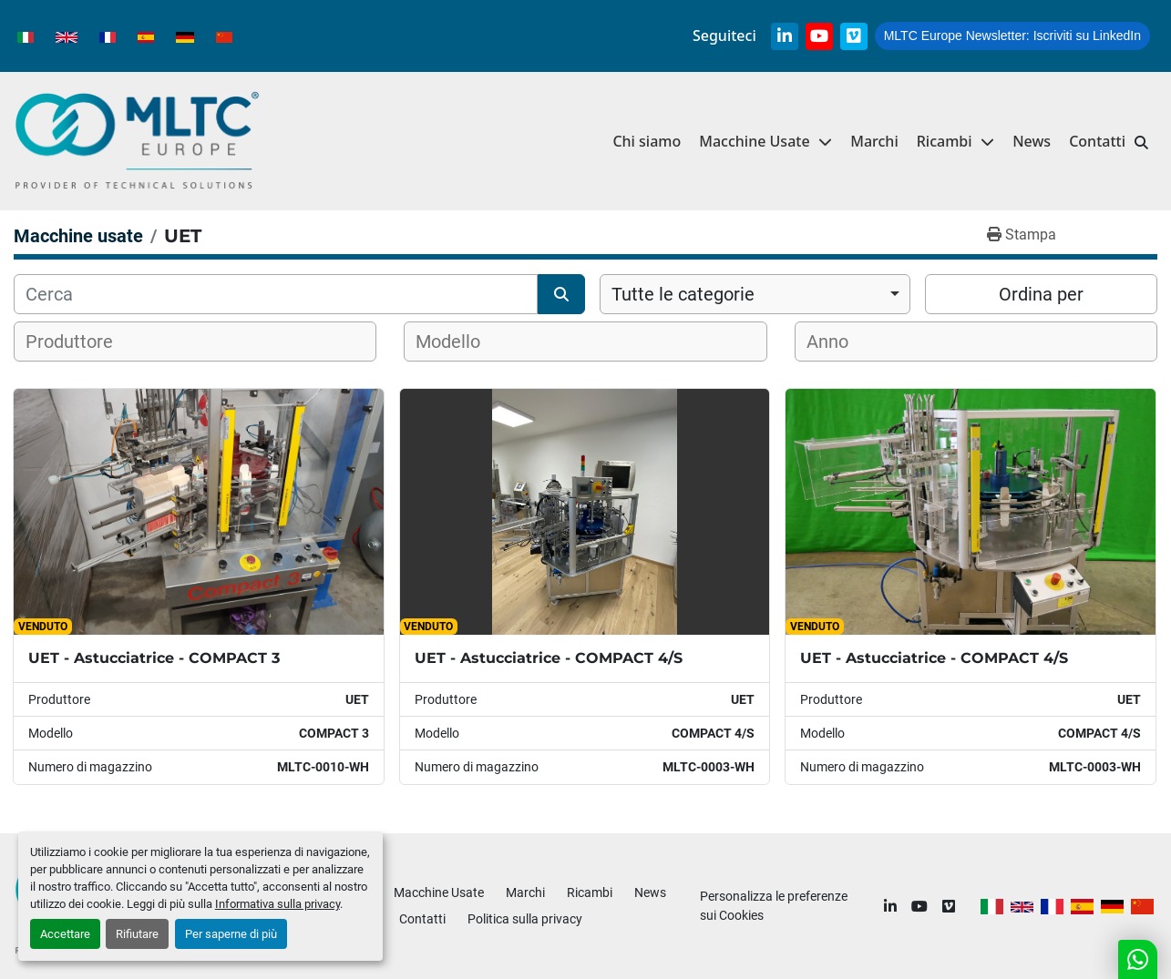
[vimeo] (854, 36)
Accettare (65, 934)
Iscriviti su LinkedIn (1012, 35)
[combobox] (755, 294)
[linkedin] (784, 36)
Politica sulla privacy (524, 919)
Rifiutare (137, 934)
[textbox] (81, 341)
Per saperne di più (231, 934)
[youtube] (819, 36)
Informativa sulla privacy (277, 904)
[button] (955, 141)
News (1031, 141)
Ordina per (1041, 294)
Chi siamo (646, 141)
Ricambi (944, 141)
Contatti (1097, 141)
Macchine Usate (754, 141)
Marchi (874, 141)
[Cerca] (276, 294)
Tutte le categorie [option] (683, 294)
